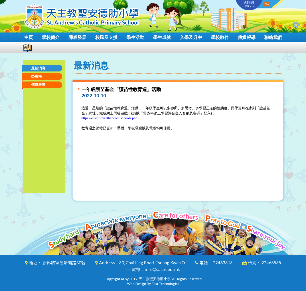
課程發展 (77, 37)
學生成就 (162, 37)
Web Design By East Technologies (153, 283)
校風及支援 (106, 37)
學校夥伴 (220, 37)
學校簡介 (51, 37)
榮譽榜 (36, 76)
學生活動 (135, 37)
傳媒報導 (246, 37)
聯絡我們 (273, 37)
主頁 (28, 37)
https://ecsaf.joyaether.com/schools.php (109, 118)
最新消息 (38, 68)
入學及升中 (191, 37)
